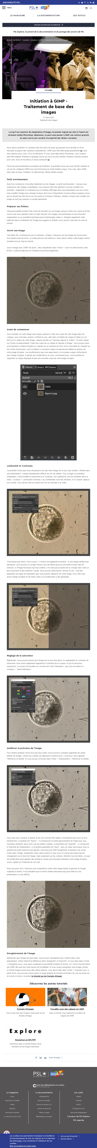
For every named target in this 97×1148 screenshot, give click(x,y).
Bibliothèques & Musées (44, 1116)
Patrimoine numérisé (12, 1112)
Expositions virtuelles (12, 1100)
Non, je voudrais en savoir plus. (23, 1146)
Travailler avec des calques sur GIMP (67, 1009)
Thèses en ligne (44, 1112)
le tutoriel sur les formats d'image (47, 976)
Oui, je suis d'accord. (69, 1136)
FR (86, 8)
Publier (78, 1096)
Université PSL (11, 2)
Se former (17, 40)
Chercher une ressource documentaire (48, 25)
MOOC (78, 1104)
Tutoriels (25, 40)
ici (81, 151)
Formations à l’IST (79, 1108)
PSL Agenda (78, 1120)
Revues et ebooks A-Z (44, 1104)
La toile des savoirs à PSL (12, 1116)
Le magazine (17, 15)
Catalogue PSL (44, 1096)
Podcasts (12, 1108)
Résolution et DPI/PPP (25, 1040)
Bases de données (44, 1100)
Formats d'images (25, 1009)
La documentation (48, 15)
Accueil (9, 40)
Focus (12, 1096)
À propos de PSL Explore (78, 1116)
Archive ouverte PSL (44, 1108)
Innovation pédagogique (78, 1112)
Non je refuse (66, 1139)
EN (91, 8)
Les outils (79, 15)
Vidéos (12, 1104)
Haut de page (54, 1058)
